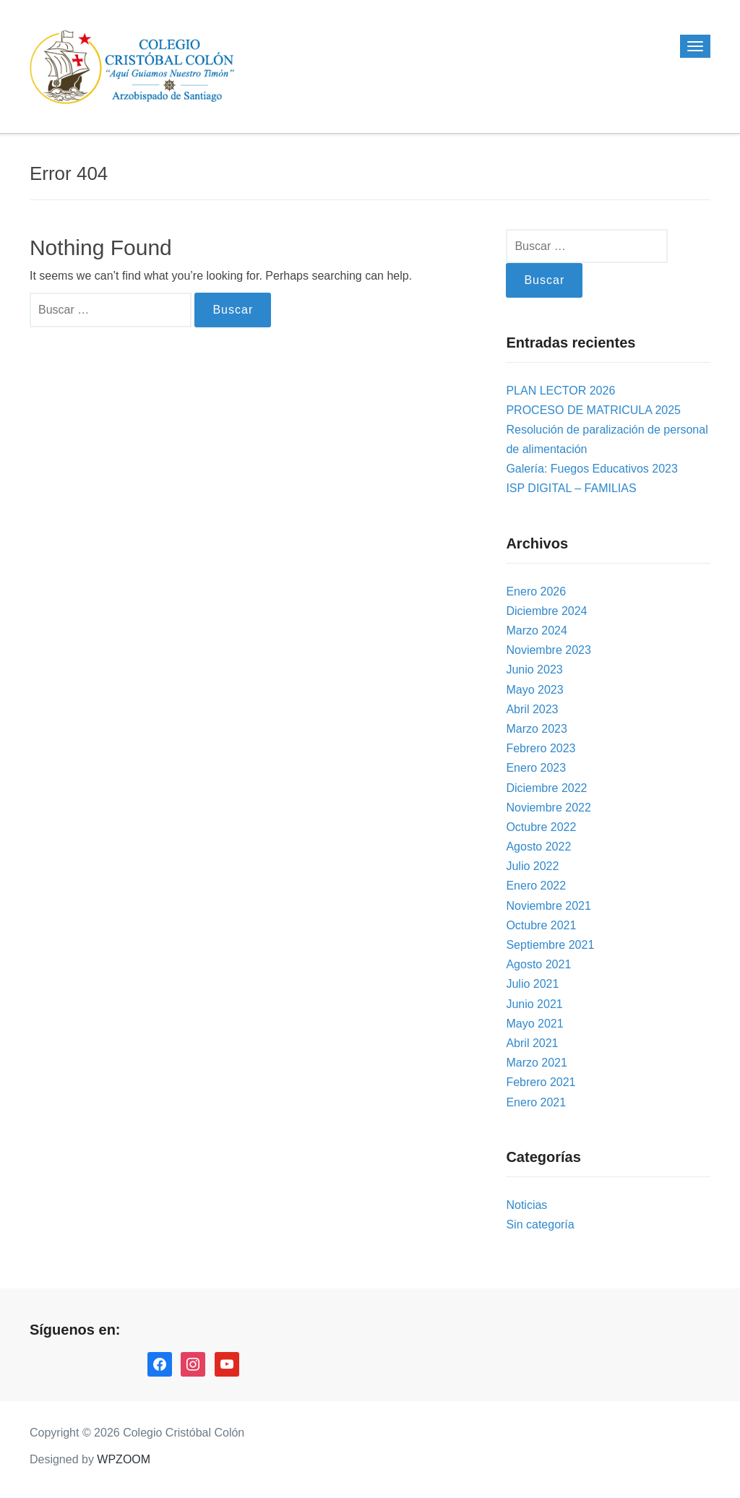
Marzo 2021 (536, 1062)
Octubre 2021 (541, 925)
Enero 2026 (536, 591)
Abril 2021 (532, 1043)
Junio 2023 (534, 669)
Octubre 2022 (541, 827)
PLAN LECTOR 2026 (560, 390)
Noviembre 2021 (548, 906)
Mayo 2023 (534, 690)
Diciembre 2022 (546, 788)
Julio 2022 (532, 866)
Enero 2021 (536, 1102)
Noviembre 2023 (548, 650)
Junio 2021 (534, 1004)
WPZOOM (123, 1459)
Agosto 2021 (538, 964)
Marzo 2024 (536, 630)
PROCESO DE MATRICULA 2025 (593, 410)
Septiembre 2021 (550, 945)
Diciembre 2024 (546, 611)
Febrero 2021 (540, 1082)
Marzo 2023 (536, 729)
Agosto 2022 (538, 846)
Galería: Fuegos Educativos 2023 (591, 468)
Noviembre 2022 (548, 807)
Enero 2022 (536, 885)
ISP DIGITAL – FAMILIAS (571, 488)
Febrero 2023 (540, 748)
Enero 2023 (536, 768)
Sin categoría (540, 1224)
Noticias (526, 1205)
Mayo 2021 (534, 1023)
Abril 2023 (532, 709)
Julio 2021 (532, 984)
